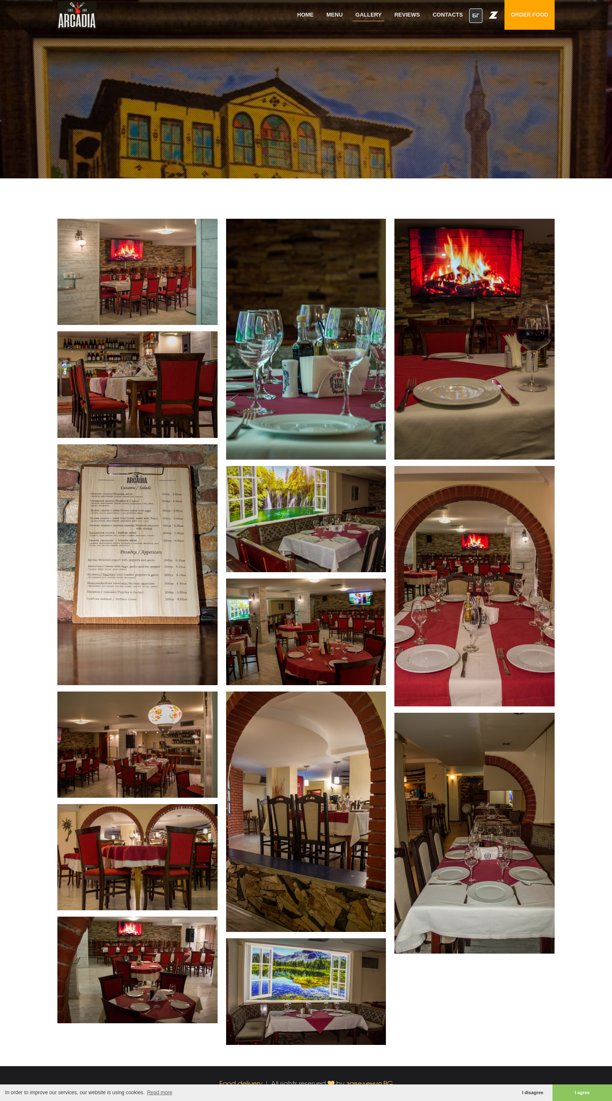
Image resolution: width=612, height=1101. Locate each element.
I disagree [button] (532, 1092)
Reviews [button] (407, 14)
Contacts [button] (448, 14)
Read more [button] (159, 1092)
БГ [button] (475, 15)
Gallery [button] (368, 14)
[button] (493, 15)
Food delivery (241, 1083)
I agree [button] (582, 1092)
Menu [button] (334, 14)
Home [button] (305, 14)
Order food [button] (529, 14)
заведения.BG (369, 1083)
